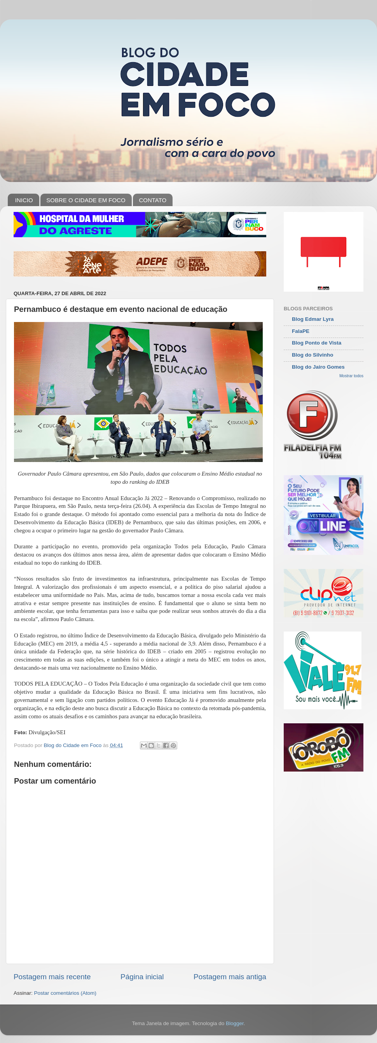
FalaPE (300, 331)
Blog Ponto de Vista (316, 343)
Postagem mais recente (52, 977)
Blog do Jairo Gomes (318, 367)
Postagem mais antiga (230, 977)
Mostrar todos (351, 376)
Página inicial (142, 977)
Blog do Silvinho (312, 355)
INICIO (24, 200)
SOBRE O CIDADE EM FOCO (85, 200)
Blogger (235, 1023)
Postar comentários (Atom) (65, 993)
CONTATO (152, 200)
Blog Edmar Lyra (313, 319)
